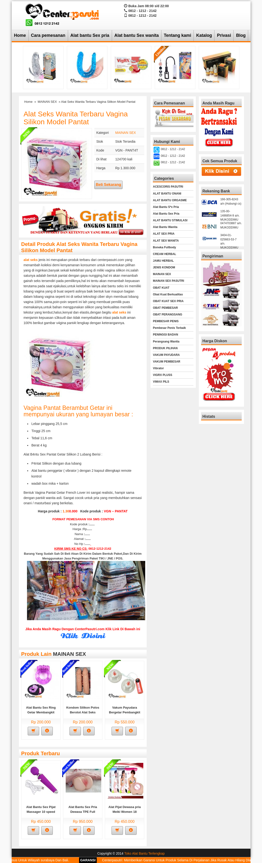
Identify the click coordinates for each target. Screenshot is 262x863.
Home (20, 35)
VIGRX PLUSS (162, 375)
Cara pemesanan (48, 35)
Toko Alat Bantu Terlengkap (144, 853)
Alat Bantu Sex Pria (166, 213)
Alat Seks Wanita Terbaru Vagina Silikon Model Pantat (76, 118)
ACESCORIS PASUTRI (168, 186)
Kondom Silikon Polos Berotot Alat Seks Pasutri (82, 712)
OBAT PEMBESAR (165, 307)
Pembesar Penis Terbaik (169, 328)
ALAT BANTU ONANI (167, 193)
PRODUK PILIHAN (165, 348)
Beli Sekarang (108, 185)
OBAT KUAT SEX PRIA (168, 301)
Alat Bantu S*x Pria (166, 207)
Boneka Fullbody (164, 247)
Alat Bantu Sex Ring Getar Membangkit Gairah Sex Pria (41, 712)
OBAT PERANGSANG (167, 314)
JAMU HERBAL (163, 260)
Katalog (204, 35)
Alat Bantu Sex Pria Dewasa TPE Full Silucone (82, 811)
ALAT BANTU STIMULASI (170, 220)
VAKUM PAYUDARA (166, 355)
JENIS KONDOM (164, 267)
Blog (241, 35)
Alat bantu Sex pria (89, 35)
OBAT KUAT (161, 287)
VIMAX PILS (161, 381)
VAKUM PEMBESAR (166, 361)
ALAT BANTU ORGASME (170, 200)
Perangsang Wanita (166, 341)
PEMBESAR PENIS (165, 321)
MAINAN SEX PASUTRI (168, 280)
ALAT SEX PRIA (163, 233)
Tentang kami (177, 35)
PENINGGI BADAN (165, 334)
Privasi (224, 35)
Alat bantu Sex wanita (136, 35)
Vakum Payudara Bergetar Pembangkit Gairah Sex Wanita (124, 712)
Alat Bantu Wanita (165, 227)
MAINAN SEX (47, 101)
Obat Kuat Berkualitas (168, 294)
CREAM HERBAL (164, 254)
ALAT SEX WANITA (166, 240)
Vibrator (158, 368)
